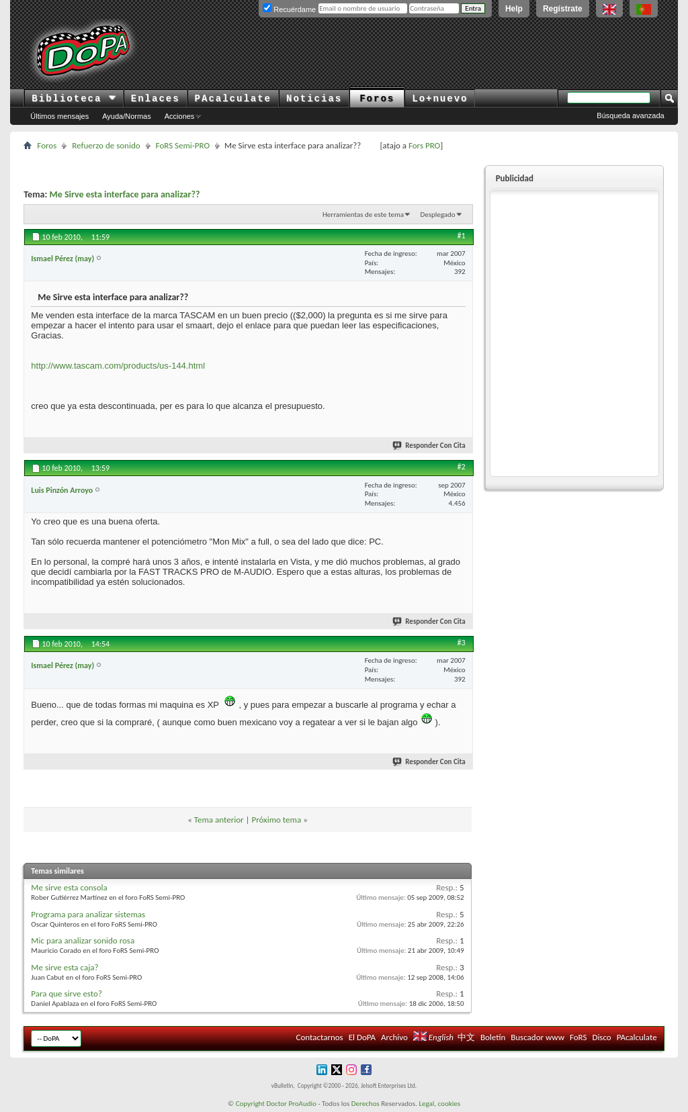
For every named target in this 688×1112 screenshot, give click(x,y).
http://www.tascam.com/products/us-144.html (118, 366)
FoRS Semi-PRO (183, 145)
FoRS (578, 1037)
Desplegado (437, 214)
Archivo (394, 1037)
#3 (462, 642)
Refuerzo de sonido (106, 145)
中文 (466, 1037)
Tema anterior (219, 820)
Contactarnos (319, 1037)
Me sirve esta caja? (64, 967)
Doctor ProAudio (291, 1103)
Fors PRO (424, 145)
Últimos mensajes (59, 116)
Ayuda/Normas (126, 116)
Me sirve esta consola (69, 887)
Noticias (314, 98)
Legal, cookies (439, 1103)
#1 (462, 235)
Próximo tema (276, 820)
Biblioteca (74, 98)
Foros (376, 98)
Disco (601, 1037)
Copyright (250, 1103)
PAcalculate (233, 98)
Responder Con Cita (429, 445)
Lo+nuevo (440, 98)
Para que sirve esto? (66, 993)
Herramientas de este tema (363, 214)
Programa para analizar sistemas (88, 914)
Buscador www (537, 1037)
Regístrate (563, 8)
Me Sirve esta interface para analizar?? (124, 194)
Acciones (180, 116)
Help (514, 8)
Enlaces (155, 98)
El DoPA (362, 1037)
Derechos (365, 1103)
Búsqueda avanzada (630, 115)
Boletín (492, 1037)
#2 (462, 466)
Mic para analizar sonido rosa (82, 940)
